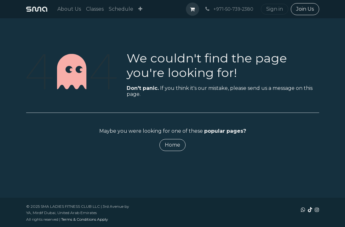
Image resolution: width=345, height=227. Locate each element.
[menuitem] (69, 9)
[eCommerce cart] (192, 9)
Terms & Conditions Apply (84, 219)
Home (172, 145)
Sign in (274, 9)
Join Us (305, 9)
